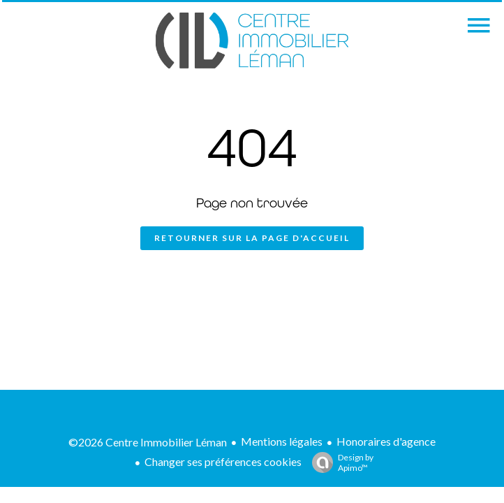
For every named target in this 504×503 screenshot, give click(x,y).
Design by (339, 462)
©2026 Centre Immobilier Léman (147, 442)
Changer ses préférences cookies (223, 461)
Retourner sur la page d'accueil (252, 238)
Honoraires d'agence (386, 441)
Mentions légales (282, 441)
